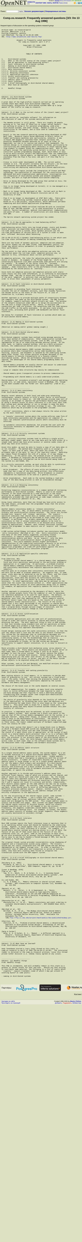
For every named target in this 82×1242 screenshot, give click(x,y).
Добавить (58, 1240)
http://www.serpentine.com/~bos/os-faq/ (24, 39)
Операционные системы (55, 11)
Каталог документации (34, 11)
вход (61, 0)
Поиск (61, 3)
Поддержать (67, 1240)
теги (65, 3)
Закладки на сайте (8, 1238)
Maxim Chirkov (75, 1238)
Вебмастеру (77, 1240)
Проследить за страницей (10, 1240)
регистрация (67, 0)
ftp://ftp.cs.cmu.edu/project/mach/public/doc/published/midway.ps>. (41, 1140)
